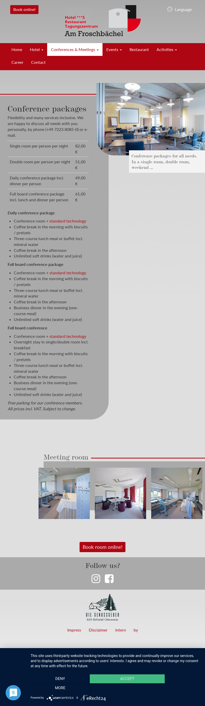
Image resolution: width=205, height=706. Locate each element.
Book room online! (102, 547)
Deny (56, 688)
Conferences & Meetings (75, 49)
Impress (74, 629)
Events (114, 49)
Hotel (36, 49)
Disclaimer (98, 629)
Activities (167, 49)
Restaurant (139, 49)
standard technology (67, 220)
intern (120, 629)
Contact (38, 62)
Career (17, 62)
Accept (115, 688)
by (136, 629)
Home (16, 49)
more (174, 688)
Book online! (24, 9)
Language (179, 9)
